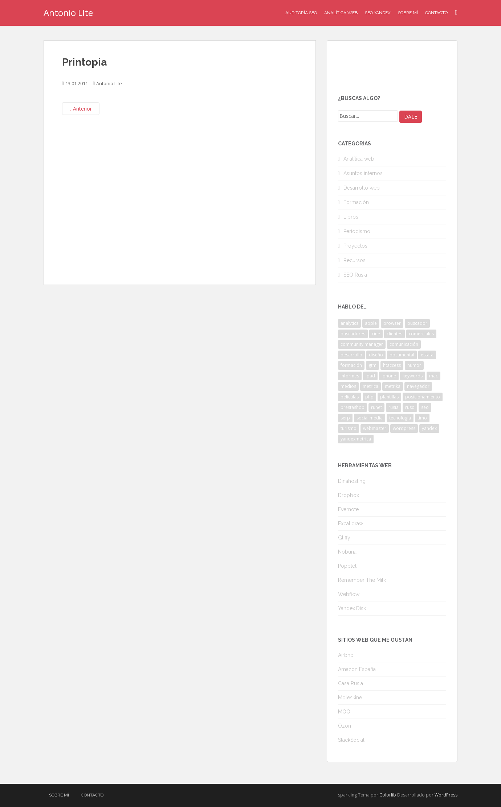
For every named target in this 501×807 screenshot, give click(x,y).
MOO (344, 712)
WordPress (446, 795)
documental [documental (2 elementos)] (402, 355)
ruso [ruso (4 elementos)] (410, 407)
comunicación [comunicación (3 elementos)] (404, 344)
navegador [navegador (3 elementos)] (418, 386)
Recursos (354, 260)
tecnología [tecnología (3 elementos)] (400, 418)
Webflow (348, 594)
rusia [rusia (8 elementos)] (393, 407)
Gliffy (344, 538)
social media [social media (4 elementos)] (370, 418)
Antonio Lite (68, 12)
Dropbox (348, 495)
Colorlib (387, 795)
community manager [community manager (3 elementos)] (362, 344)
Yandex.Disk (352, 608)
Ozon (344, 726)
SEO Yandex (378, 12)
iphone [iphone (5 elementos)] (389, 376)
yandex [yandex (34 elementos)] (429, 428)
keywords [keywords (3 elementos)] (413, 376)
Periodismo (356, 231)
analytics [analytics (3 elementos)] (349, 323)
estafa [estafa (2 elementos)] (427, 355)
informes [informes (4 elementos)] (350, 376)
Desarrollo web (361, 188)
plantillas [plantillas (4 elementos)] (389, 397)
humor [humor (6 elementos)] (414, 365)
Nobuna (347, 552)
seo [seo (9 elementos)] (425, 407)
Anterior (81, 108)
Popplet (347, 566)
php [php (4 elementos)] (369, 397)
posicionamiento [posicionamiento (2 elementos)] (422, 397)
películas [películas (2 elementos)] (350, 397)
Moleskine (350, 697)
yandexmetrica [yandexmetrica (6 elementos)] (356, 439)
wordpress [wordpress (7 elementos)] (404, 428)
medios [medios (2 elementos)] (348, 386)
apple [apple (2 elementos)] (371, 323)
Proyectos (355, 246)
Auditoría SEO (301, 12)
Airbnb (346, 655)
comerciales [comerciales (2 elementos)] (421, 334)
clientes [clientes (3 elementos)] (394, 334)
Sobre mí (408, 12)
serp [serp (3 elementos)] (345, 418)
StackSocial (351, 740)
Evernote (348, 509)
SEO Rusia (355, 275)
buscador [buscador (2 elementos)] (417, 323)
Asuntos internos (363, 173)
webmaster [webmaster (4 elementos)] (374, 428)
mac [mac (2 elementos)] (433, 376)
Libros (350, 217)
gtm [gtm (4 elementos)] (372, 365)
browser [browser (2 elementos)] (392, 323)
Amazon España (357, 669)
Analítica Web (341, 12)
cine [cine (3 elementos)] (376, 334)
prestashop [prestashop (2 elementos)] (352, 407)
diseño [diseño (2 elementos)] (376, 355)
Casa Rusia (350, 683)
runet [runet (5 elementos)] (376, 407)
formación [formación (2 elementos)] (351, 365)
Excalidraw (350, 523)
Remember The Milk (362, 580)
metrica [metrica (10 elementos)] (370, 386)
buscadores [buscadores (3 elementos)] (353, 334)
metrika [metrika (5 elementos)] (392, 386)
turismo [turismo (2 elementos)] (349, 428)
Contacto (436, 12)
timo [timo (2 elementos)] (422, 418)
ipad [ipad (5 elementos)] (370, 376)
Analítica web (358, 159)
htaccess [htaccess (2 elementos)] (392, 365)
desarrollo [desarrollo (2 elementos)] (351, 355)
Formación (356, 202)
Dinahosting (352, 481)
